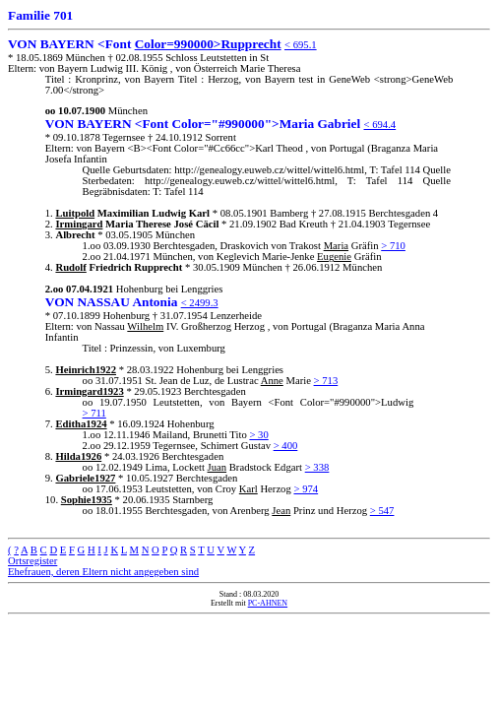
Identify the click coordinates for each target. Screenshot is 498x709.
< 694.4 (380, 124)
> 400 (286, 445)
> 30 (258, 434)
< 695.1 (300, 44)
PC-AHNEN (267, 603)
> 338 (317, 467)
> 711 (94, 413)
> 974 (305, 488)
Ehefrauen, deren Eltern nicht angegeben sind (103, 571)
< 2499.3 (199, 302)
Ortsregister (32, 560)
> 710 (393, 245)
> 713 (326, 380)
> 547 (382, 510)
